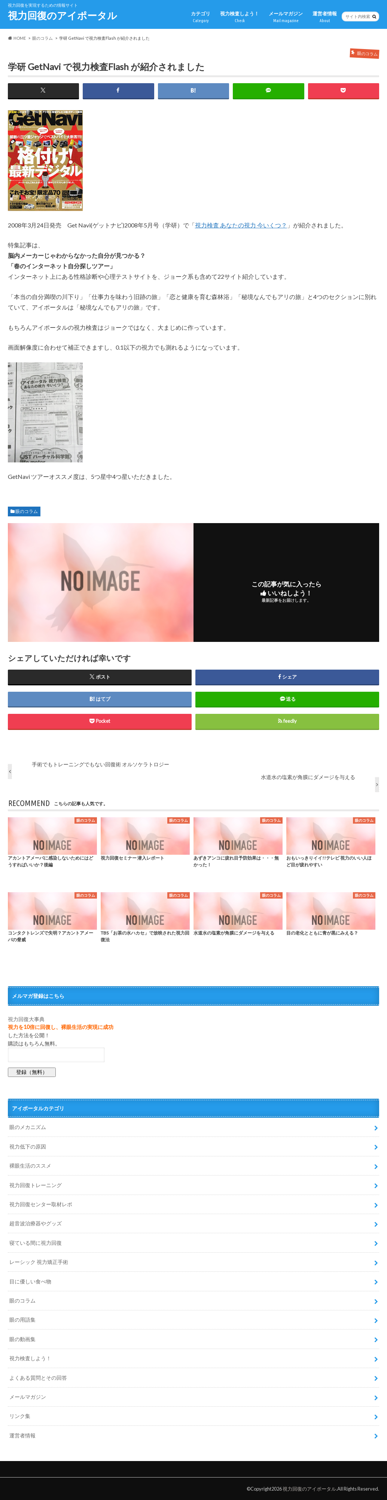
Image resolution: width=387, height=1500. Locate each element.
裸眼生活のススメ (30, 1165)
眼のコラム (26, 511)
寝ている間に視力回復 (35, 1243)
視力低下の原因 (27, 1146)
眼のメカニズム (27, 1127)
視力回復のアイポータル (62, 15)
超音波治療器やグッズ (35, 1223)
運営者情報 (325, 17)
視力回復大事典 (26, 1019)
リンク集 (19, 1416)
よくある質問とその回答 (38, 1377)
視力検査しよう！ (239, 17)
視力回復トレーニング (35, 1185)
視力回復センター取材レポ (40, 1204)
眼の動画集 (22, 1339)
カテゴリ (200, 17)
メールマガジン (286, 17)
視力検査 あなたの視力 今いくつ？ (241, 225)
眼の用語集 (22, 1319)
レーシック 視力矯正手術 (38, 1262)
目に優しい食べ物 (30, 1281)
